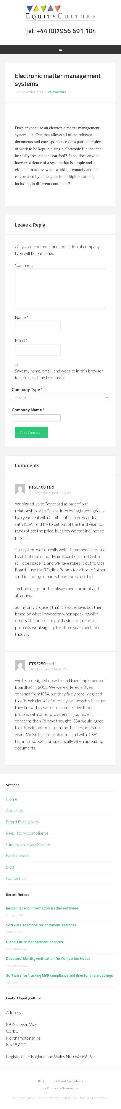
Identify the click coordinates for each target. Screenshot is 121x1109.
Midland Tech (97, 1098)
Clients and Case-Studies (28, 844)
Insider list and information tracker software (42, 908)
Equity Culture (60, 13)
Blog (10, 867)
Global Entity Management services (34, 942)
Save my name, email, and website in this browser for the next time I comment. (59, 374)
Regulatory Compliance (27, 833)
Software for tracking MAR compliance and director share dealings (59, 975)
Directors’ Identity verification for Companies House (48, 958)
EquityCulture (34, 1098)
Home (11, 799)
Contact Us (16, 878)
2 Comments (57, 92)
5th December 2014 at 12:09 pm (50, 493)
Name (22, 317)
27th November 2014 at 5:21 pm (50, 669)
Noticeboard (17, 855)
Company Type (27, 389)
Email (21, 340)
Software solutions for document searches (41, 925)
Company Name (28, 409)
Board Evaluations (22, 821)
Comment (24, 265)
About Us (14, 810)
